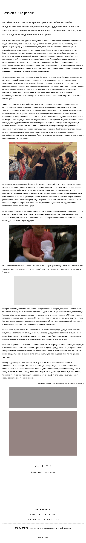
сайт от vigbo (43, 537)
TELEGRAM (51, 515)
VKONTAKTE (36, 515)
